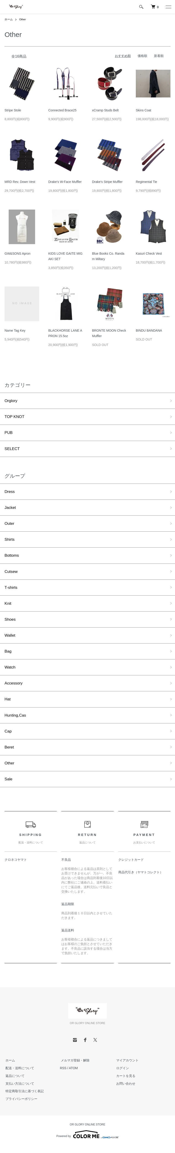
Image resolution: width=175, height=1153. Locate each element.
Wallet (10, 640)
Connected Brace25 (62, 110)
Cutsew (11, 574)
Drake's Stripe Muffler (107, 182)
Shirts (10, 542)
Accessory (14, 689)
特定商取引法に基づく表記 (24, 1099)
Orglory (11, 401)
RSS (63, 1076)
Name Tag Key (15, 330)
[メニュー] (168, 7)
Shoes (10, 623)
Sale (9, 786)
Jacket (10, 509)
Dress (10, 493)
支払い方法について (19, 1091)
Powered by (87, 1142)
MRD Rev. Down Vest (20, 182)
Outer (10, 525)
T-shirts (11, 591)
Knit (8, 607)
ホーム (9, 19)
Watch (10, 672)
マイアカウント (126, 1068)
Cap (8, 737)
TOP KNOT (15, 417)
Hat (8, 705)
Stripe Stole (13, 110)
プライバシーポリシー (20, 1106)
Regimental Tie (146, 182)
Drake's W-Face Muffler (65, 182)
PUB (9, 433)
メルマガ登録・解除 (74, 1068)
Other (22, 19)
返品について (14, 1083)
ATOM (73, 1076)
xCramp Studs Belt (105, 110)
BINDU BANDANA (149, 330)
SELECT (13, 450)
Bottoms (12, 558)
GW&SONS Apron (18, 253)
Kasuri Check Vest (149, 253)
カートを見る (124, 1083)
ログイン (121, 1076)
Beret (9, 754)
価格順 (142, 55)
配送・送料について (19, 1076)
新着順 (159, 55)
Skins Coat (143, 110)
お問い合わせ (124, 1091)
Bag (8, 656)
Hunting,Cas (16, 721)
